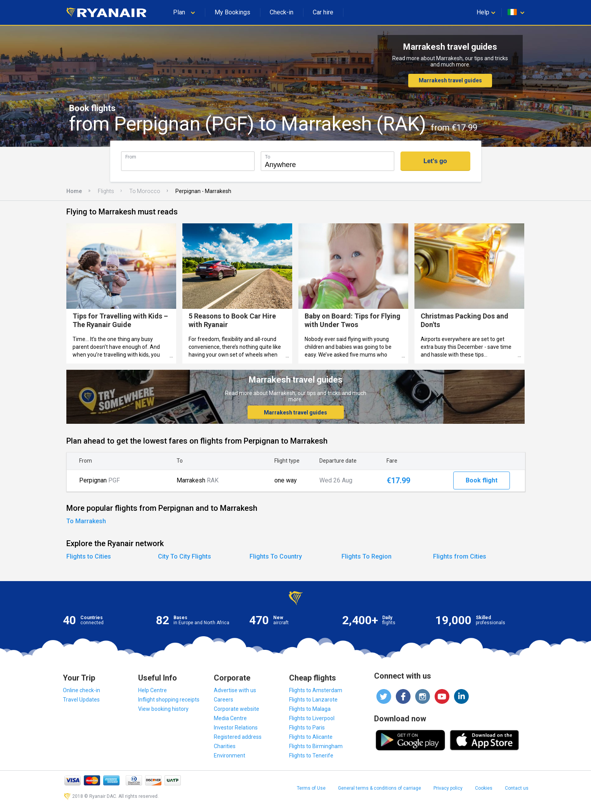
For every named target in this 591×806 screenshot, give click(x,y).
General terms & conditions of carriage (379, 788)
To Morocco (144, 191)
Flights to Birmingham (316, 746)
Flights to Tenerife (311, 755)
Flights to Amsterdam (315, 690)
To (267, 156)
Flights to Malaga (310, 709)
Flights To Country (276, 556)
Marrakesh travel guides (450, 80)
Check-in (281, 12)
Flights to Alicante (311, 737)
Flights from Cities (459, 556)
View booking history (163, 709)
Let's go (435, 161)
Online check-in (81, 690)
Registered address (238, 737)
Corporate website (236, 709)
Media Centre (230, 718)
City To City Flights (184, 556)
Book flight (481, 480)
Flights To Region (366, 556)
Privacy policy (448, 788)
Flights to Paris (307, 727)
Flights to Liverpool (311, 718)
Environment (229, 755)
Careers (223, 699)
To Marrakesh (86, 521)
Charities (225, 746)
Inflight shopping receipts (168, 699)
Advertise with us (235, 690)
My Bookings (232, 12)
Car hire (323, 12)
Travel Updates (81, 699)
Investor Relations (236, 727)
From (130, 156)
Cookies (483, 788)
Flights (106, 191)
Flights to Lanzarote (313, 699)
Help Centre (152, 690)
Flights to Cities (88, 556)
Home (74, 191)
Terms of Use (311, 788)
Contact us (517, 788)
